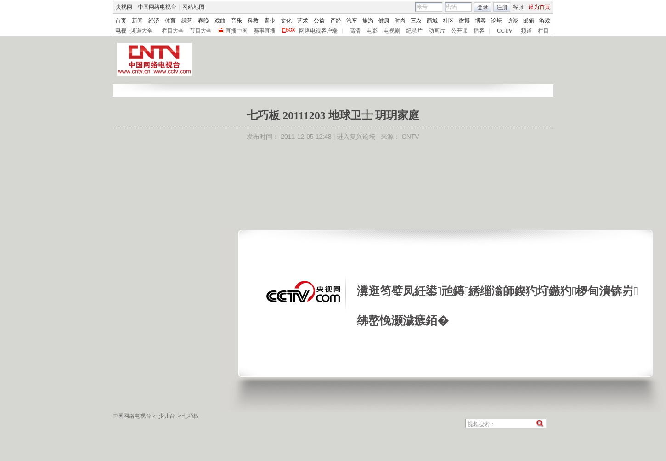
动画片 (437, 31)
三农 (416, 20)
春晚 (203, 20)
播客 (479, 31)
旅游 (367, 20)
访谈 (512, 20)
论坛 (496, 20)
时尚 (400, 20)
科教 (253, 20)
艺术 (302, 20)
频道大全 (141, 31)
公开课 (459, 31)
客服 (518, 7)
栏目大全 (173, 31)
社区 (448, 20)
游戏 (544, 20)
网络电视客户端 (318, 31)
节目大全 (201, 31)
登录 (482, 7)
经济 (153, 20)
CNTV (410, 136)
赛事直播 (265, 31)
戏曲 (220, 20)
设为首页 (539, 7)
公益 (319, 20)
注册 (502, 7)
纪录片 (414, 31)
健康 (383, 20)
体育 (170, 20)
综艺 (186, 20)
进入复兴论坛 (356, 136)
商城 (432, 20)
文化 (286, 20)
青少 (269, 20)
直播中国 (237, 31)
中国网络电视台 (157, 7)
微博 (464, 20)
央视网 (124, 7)
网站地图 (193, 7)
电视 (120, 31)
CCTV (505, 31)
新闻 (137, 20)
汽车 (351, 20)
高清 (355, 31)
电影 (372, 31)
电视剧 (392, 31)
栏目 (543, 31)
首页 (120, 20)
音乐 (236, 20)
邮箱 (528, 20)
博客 (480, 20)
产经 (335, 20)
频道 (526, 31)
